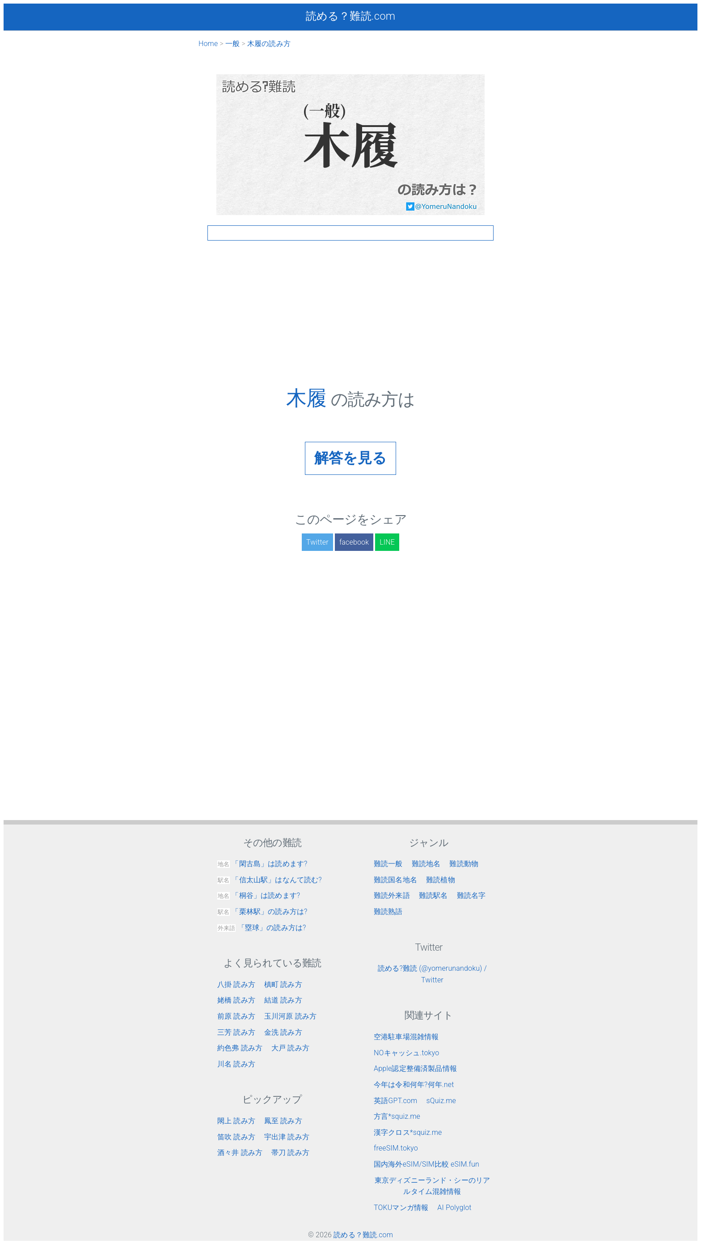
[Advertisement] (350, 323)
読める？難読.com (350, 16)
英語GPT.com (395, 1100)
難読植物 (440, 880)
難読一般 (388, 863)
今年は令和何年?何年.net (414, 1084)
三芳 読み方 (236, 1032)
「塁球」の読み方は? (261, 927)
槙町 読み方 (283, 984)
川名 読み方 (236, 1064)
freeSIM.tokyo (396, 1148)
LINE (387, 542)
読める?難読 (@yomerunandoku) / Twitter (432, 974)
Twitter (317, 542)
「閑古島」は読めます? (262, 863)
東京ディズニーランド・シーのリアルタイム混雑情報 (432, 1186)
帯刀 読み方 (290, 1152)
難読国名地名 (395, 880)
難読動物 (463, 863)
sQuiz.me (441, 1100)
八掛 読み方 (236, 984)
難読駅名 (433, 895)
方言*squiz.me (397, 1116)
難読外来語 (392, 895)
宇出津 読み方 (286, 1137)
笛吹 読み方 (236, 1137)
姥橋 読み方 (236, 1000)
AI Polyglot (454, 1207)
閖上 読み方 (236, 1121)
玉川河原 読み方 (290, 1016)
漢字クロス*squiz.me (408, 1132)
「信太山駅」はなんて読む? (269, 880)
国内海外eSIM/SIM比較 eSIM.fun (426, 1164)
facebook (354, 542)
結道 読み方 (283, 1000)
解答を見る (350, 457)
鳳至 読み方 (283, 1121)
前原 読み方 (236, 1016)
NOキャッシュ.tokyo (406, 1053)
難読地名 (426, 863)
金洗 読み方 (283, 1032)
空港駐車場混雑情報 (406, 1036)
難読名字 (471, 895)
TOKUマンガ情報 (401, 1207)
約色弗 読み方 (239, 1048)
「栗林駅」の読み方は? (262, 911)
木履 (308, 398)
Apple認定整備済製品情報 (415, 1068)
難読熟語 (388, 911)
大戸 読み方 (290, 1048)
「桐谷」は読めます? (258, 895)
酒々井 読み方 (239, 1152)
